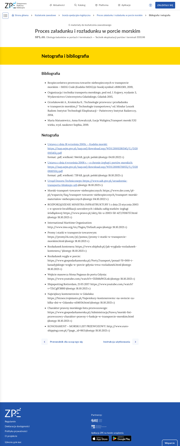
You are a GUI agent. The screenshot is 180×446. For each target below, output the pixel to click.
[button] (150, 5)
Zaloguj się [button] (165, 5)
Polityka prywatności (16, 431)
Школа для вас (13, 442)
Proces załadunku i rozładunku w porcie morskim (120, 15)
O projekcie (11, 435)
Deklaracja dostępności (17, 426)
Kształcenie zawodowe (45, 15)
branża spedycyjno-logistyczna (76, 15)
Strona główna (20, 15)
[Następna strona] (119, 342)
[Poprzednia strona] (63, 342)
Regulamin (10, 421)
